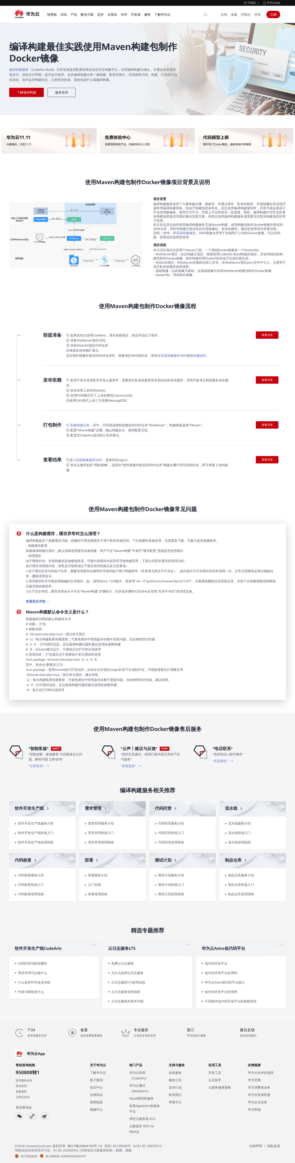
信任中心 (96, 1087)
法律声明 (255, 1146)
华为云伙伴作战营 (261, 1073)
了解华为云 (98, 1073)
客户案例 (96, 1080)
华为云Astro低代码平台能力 (225, 982)
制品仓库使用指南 (241, 894)
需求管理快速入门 (101, 833)
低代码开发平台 (216, 963)
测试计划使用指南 (171, 894)
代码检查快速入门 (31, 884)
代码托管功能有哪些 (32, 963)
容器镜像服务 (186, 233)
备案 (234, 14)
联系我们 (175, 1095)
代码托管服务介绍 (171, 823)
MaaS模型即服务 (141, 1098)
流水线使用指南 (239, 842)
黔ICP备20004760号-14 (85, 1146)
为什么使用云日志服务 (127, 973)
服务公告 (175, 1080)
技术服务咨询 (24, 1080)
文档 (224, 14)
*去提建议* (223, 761)
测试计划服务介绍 (171, 875)
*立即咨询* (39, 766)
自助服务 (175, 1073)
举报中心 (175, 1102)
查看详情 (267, 335)
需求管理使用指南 (101, 842)
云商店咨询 (23, 1097)
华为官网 (254, 1080)
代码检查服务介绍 (31, 875)
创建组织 (199, 355)
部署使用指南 (97, 894)
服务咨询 (61, 92)
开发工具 (214, 1073)
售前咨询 (21, 1086)
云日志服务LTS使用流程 (128, 982)
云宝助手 (214, 1080)
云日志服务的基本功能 (127, 1001)
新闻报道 (96, 1102)
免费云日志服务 (122, 963)
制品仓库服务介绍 (241, 875)
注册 (273, 14)
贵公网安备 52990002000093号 (66, 1156)
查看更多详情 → (37, 601)
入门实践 (94, 884)
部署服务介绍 (97, 875)
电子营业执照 (29, 1156)
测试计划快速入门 (171, 884)
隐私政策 (273, 1146)
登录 (257, 14)
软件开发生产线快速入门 (35, 833)
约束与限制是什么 (31, 992)
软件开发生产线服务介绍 (35, 823)
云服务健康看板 (219, 1087)
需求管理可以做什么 (32, 973)
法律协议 (96, 1095)
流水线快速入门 (239, 833)
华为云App (273, 2)
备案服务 (21, 1091)
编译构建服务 (19, 69)
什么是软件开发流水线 (34, 982)
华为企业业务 (257, 1102)
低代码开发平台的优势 (221, 992)
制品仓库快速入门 (241, 884)
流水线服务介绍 (239, 823)
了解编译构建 (26, 92)
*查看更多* (131, 766)
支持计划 (175, 1087)
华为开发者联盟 (259, 1095)
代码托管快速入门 (171, 833)
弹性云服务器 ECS (142, 1119)
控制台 (246, 14)
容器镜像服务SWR (174, 355)
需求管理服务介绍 (101, 823)
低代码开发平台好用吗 (221, 973)
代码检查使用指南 (31, 894)
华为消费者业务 (259, 1087)
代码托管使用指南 (171, 842)
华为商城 (254, 1109)
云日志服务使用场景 (125, 992)
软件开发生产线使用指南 (35, 842)
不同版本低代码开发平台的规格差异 (231, 1001)
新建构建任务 (80, 425)
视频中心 (96, 1109)
